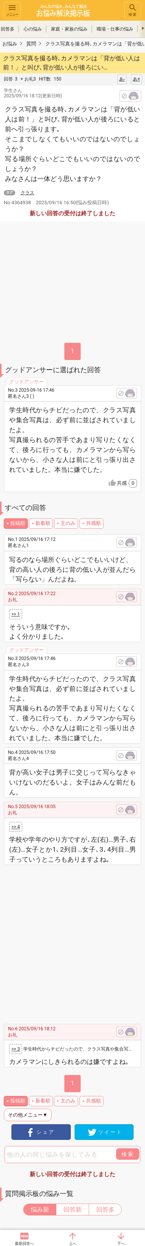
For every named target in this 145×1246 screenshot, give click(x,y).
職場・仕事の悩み (115, 29)
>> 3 (15, 1049)
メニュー (12, 9)
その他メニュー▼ (28, 1115)
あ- (122, 79)
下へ (121, 1243)
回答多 (105, 1209)
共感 (127, 483)
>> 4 (15, 827)
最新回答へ (24, 1243)
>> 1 (15, 614)
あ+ (136, 79)
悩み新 (40, 1209)
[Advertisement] (72, 941)
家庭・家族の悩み (69, 29)
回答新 (73, 1209)
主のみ (68, 523)
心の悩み (33, 29)
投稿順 (17, 523)
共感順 (93, 523)
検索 (132, 9)
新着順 (42, 523)
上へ (72, 1243)
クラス (27, 192)
